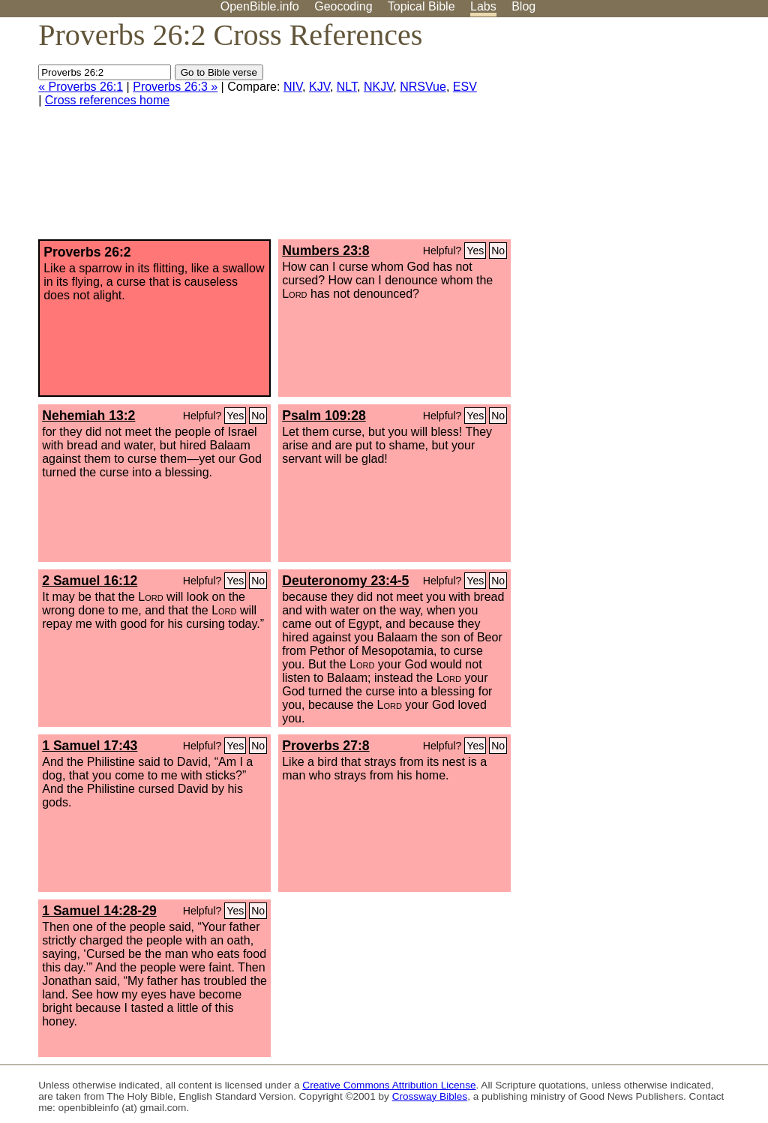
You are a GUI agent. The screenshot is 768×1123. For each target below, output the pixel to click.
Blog (524, 6)
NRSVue (423, 86)
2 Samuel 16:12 (89, 580)
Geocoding (343, 6)
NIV (293, 86)
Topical (421, 6)
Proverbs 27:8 (325, 745)
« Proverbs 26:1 (80, 86)
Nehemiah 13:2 (88, 415)
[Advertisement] (616, 134)
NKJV (378, 86)
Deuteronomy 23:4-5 (345, 580)
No (498, 251)
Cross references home (107, 100)
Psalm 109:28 (324, 415)
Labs (483, 6)
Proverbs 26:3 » (175, 86)
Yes (475, 251)
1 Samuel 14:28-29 (99, 910)
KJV (319, 86)
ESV (465, 86)
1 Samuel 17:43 (89, 745)
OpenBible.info (259, 6)
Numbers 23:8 (325, 250)
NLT (347, 86)
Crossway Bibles (429, 1096)
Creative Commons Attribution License (389, 1085)
